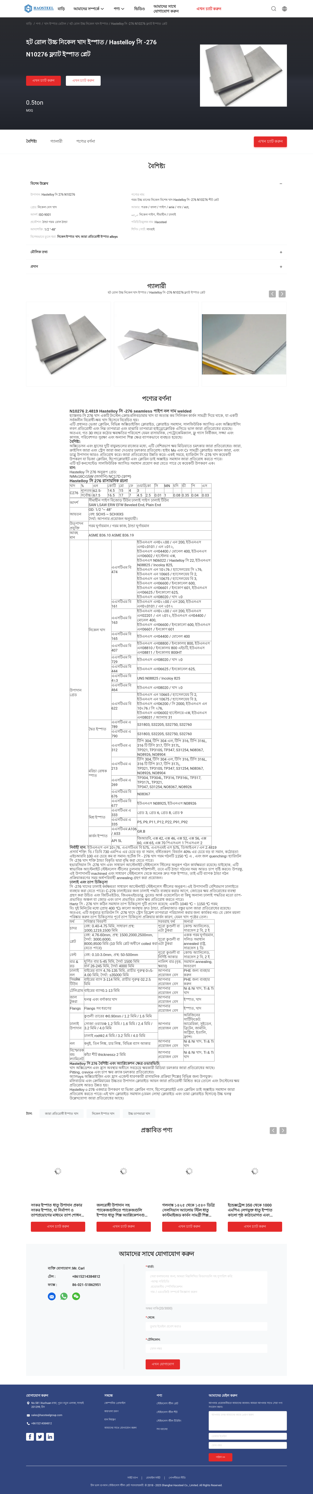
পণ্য (38, 23)
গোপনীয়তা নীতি (177, 1477)
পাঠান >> (220, 1457)
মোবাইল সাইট (153, 1477)
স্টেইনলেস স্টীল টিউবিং (168, 1420)
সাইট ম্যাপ (132, 1477)
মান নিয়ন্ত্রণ (110, 1419)
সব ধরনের (162, 1429)
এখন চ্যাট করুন (43, 80)
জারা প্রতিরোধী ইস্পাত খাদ (61, 1113)
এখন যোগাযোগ (163, 1364)
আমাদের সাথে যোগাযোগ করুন (120, 1427)
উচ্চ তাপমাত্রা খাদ (139, 1113)
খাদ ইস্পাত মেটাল (55, 23)
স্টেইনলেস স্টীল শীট (167, 1412)
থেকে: (151, 1317)
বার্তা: (150, 1266)
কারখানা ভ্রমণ (111, 1411)
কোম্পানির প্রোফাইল (114, 1403)
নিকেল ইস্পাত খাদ (103, 1113)
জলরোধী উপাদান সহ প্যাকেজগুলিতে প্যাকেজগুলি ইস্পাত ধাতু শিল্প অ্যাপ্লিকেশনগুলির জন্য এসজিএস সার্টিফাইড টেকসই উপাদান (124, 1215)
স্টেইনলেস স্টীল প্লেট (167, 1403)
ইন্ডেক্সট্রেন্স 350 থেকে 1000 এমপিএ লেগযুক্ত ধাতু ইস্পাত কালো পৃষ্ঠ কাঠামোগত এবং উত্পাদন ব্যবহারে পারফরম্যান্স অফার (251, 1215)
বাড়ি (29, 23)
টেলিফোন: (153, 1339)
